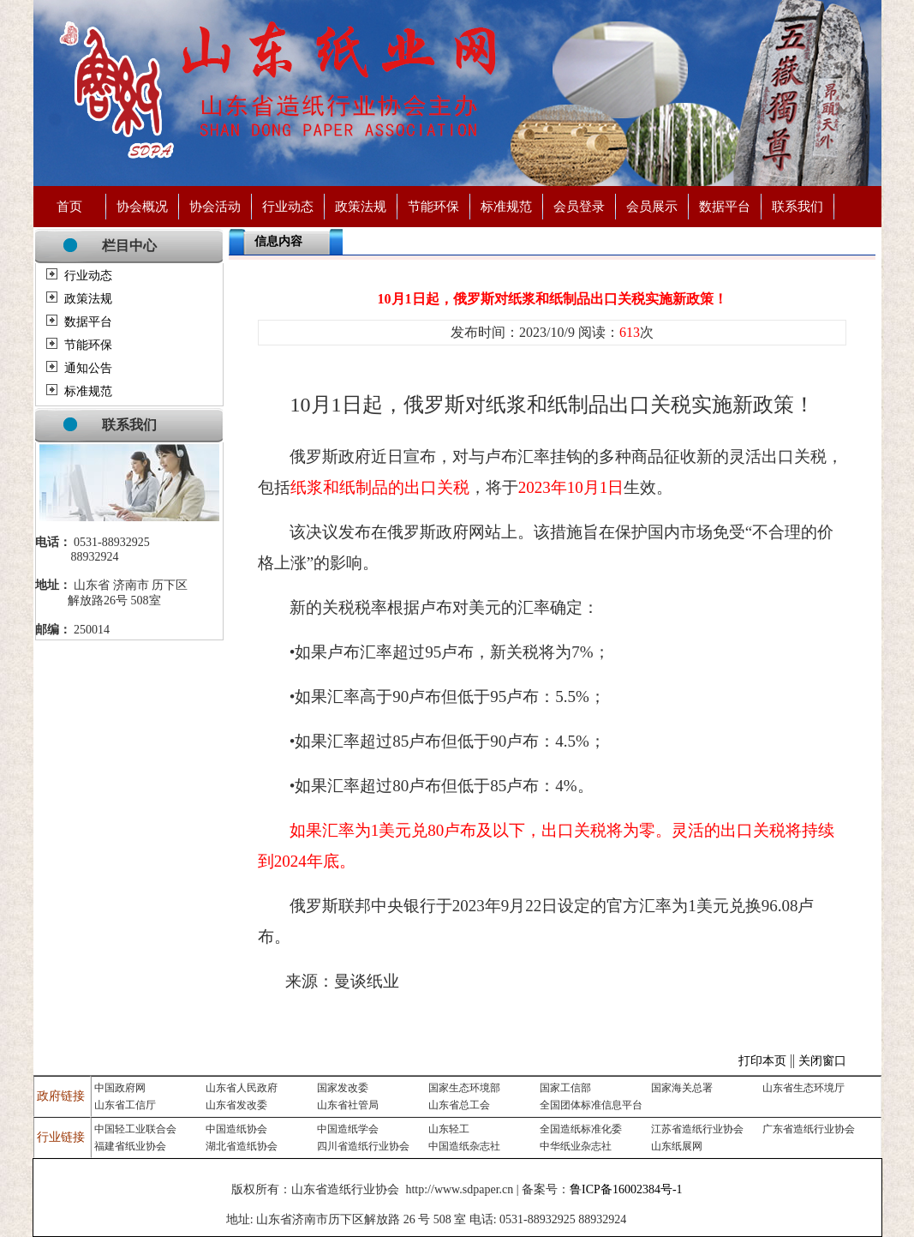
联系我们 (797, 206)
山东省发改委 (236, 1105)
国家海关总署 (682, 1088)
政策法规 (360, 206)
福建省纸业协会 (130, 1146)
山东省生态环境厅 (803, 1088)
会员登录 (579, 206)
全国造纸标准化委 (581, 1129)
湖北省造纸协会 (242, 1146)
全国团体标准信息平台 (591, 1105)
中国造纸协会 (236, 1129)
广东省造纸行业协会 (808, 1129)
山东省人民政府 (242, 1088)
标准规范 (506, 206)
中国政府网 (120, 1088)
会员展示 (652, 206)
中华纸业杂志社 (576, 1146)
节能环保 (433, 206)
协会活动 (215, 206)
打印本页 (762, 1060)
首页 (69, 206)
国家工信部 (565, 1088)
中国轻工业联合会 (135, 1129)
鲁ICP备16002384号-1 (626, 1189)
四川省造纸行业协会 (363, 1146)
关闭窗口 (822, 1060)
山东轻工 (448, 1129)
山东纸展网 (676, 1146)
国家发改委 (342, 1088)
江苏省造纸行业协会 (697, 1129)
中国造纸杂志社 (464, 1146)
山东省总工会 (459, 1105)
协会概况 (142, 206)
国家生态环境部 (464, 1088)
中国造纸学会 (348, 1129)
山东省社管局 (348, 1105)
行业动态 (288, 206)
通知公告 (88, 368)
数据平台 (724, 206)
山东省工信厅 (125, 1105)
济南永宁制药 (660, 1220)
